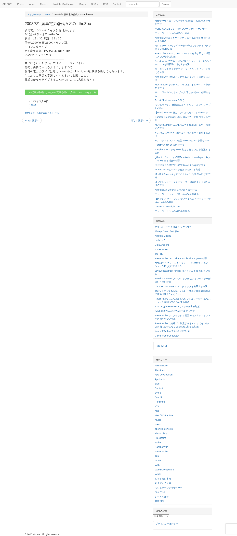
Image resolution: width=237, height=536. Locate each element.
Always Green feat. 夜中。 (168, 231)
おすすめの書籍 (163, 478)
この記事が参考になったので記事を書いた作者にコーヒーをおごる (61, 92)
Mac (157, 410)
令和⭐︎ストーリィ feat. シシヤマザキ (173, 226)
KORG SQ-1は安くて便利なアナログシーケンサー (181, 28)
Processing (160, 438)
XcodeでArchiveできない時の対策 (172, 331)
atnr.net (7, 4)
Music (44, 4)
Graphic (159, 397)
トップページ (34, 14)
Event (48, 14)
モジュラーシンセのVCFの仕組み (172, 33)
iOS (157, 406)
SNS (94, 4)
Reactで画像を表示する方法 (169, 145)
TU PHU (159, 254)
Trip (157, 456)
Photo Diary (161, 433)
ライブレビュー (163, 492)
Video (158, 460)
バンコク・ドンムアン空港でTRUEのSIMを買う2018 (182, 140)
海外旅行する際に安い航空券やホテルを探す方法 (180, 165)
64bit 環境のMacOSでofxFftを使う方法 (175, 311)
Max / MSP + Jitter (164, 415)
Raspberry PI (161, 447)
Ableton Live (161, 365)
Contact (117, 4)
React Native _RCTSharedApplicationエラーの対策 (181, 258)
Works (32, 4)
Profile (20, 4)
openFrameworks (164, 429)
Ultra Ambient (162, 245)
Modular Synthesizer (64, 4)
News (158, 424)
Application (160, 379)
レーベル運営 (162, 496)
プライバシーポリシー (167, 523)
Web (157, 465)
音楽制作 (159, 501)
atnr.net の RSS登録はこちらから (42, 113)
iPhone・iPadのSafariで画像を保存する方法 (177, 169)
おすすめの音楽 (163, 483)
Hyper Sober (161, 249)
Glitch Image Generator (167, 335)
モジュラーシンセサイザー (169, 487)
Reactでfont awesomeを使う (169, 100)
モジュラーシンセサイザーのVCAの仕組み (177, 194)
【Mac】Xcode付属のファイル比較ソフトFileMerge (181, 112)
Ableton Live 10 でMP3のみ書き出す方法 (176, 189)
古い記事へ (32, 120)
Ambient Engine (163, 235)
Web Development (164, 469)
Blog (82, 4)
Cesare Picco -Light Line (167, 206)
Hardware (160, 401)
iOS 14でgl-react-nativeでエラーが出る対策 (177, 306)
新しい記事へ (139, 120)
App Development (164, 374)
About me (160, 370)
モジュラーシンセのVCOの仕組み (172, 211)
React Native (161, 451)
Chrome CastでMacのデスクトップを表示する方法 (181, 286)
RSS (105, 4)
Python (158, 442)
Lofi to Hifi (160, 240)
